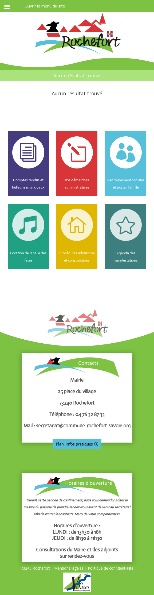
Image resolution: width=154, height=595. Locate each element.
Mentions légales (69, 568)
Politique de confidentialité (110, 568)
